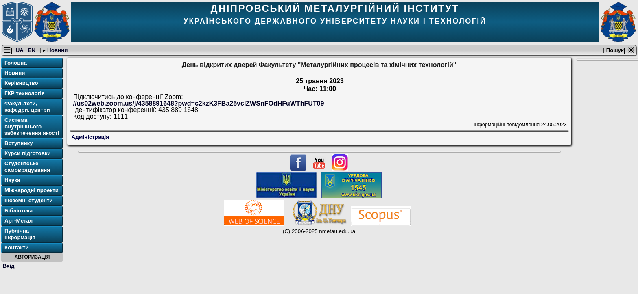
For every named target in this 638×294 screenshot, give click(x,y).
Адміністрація (90, 137)
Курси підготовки (27, 153)
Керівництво (21, 83)
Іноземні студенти (28, 200)
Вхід (9, 266)
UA (20, 50)
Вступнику (18, 143)
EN (32, 50)
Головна (15, 63)
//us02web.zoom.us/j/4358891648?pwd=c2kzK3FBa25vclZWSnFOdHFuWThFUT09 (198, 103)
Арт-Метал (18, 221)
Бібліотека (18, 211)
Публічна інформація (19, 234)
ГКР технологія (24, 93)
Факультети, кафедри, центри (27, 106)
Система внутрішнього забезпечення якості (31, 126)
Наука (12, 180)
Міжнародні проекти (31, 190)
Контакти (16, 247)
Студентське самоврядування (27, 166)
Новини (57, 50)
